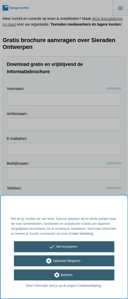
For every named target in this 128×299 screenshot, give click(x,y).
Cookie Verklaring (81, 233)
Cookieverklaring (89, 286)
